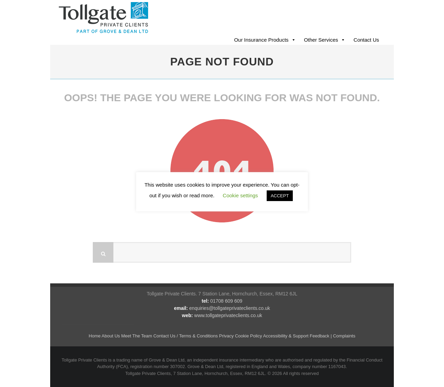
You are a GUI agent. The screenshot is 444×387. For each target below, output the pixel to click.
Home (95, 335)
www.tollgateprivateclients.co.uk (228, 315)
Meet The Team (136, 335)
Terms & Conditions (198, 335)
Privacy (226, 335)
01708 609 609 (226, 301)
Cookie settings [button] (240, 195)
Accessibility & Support (285, 335)
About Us (111, 335)
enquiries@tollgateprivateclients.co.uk (229, 308)
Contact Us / (165, 335)
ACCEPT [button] (280, 195)
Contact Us (366, 40)
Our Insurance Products (261, 40)
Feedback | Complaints (332, 335)
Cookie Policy (248, 335)
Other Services (321, 40)
